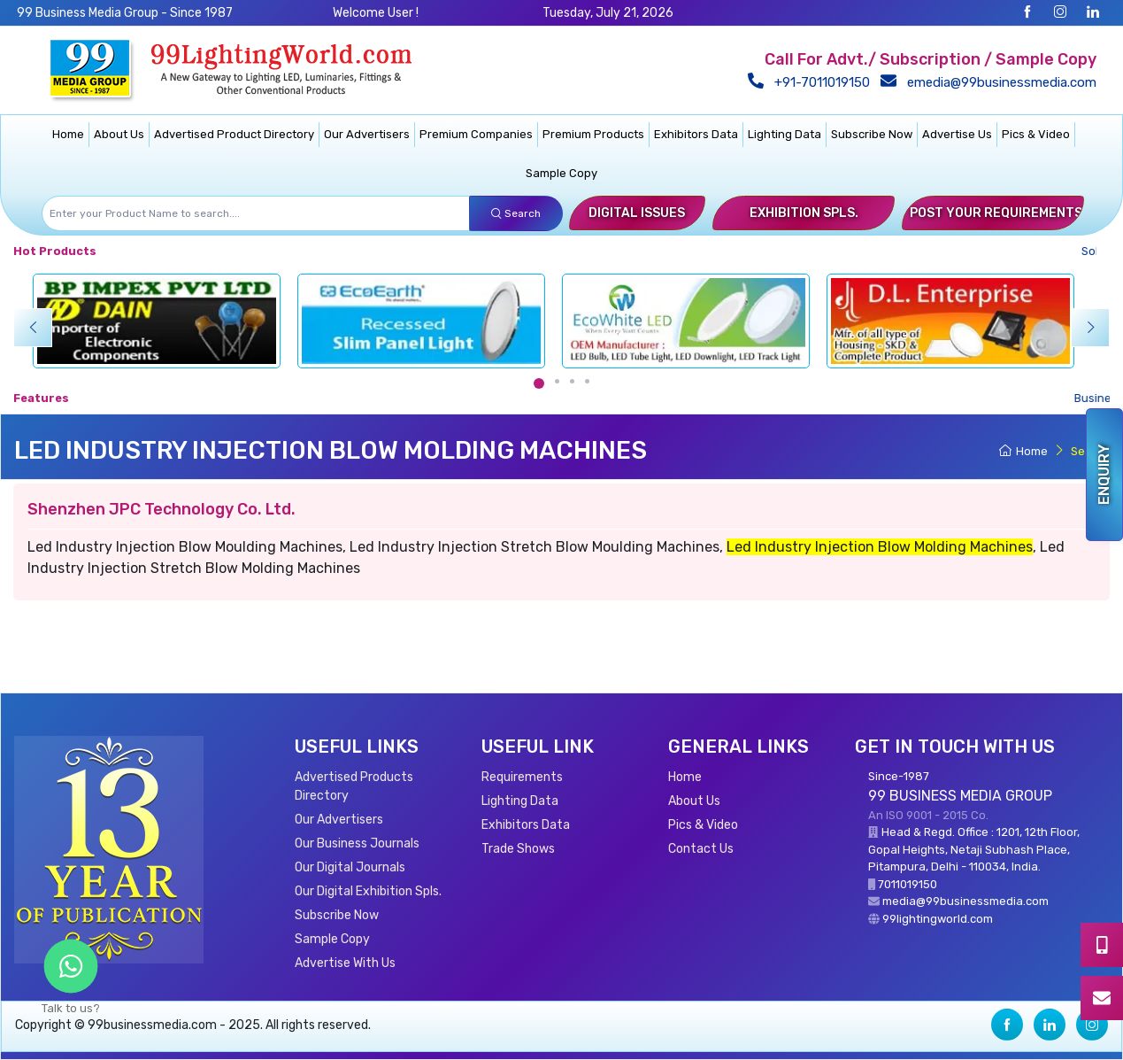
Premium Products (593, 134)
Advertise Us (957, 134)
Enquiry (1104, 475)
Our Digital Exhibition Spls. (368, 891)
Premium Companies (476, 134)
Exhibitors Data (696, 134)
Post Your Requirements (996, 213)
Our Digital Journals (350, 867)
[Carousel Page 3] (572, 381)
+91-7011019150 (813, 82)
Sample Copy (561, 173)
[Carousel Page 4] (587, 381)
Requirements (522, 777)
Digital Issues (636, 213)
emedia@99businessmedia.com (992, 82)
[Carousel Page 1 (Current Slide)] (539, 383)
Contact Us (701, 848)
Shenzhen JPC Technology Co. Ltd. (161, 509)
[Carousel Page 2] (557, 381)
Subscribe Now (871, 134)
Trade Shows (518, 848)
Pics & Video (1036, 134)
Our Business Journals (357, 843)
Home (68, 134)
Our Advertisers (367, 134)
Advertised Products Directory (354, 786)
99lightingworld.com (937, 918)
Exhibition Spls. (804, 213)
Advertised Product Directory (234, 134)
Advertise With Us (345, 963)
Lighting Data (784, 134)
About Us (119, 134)
